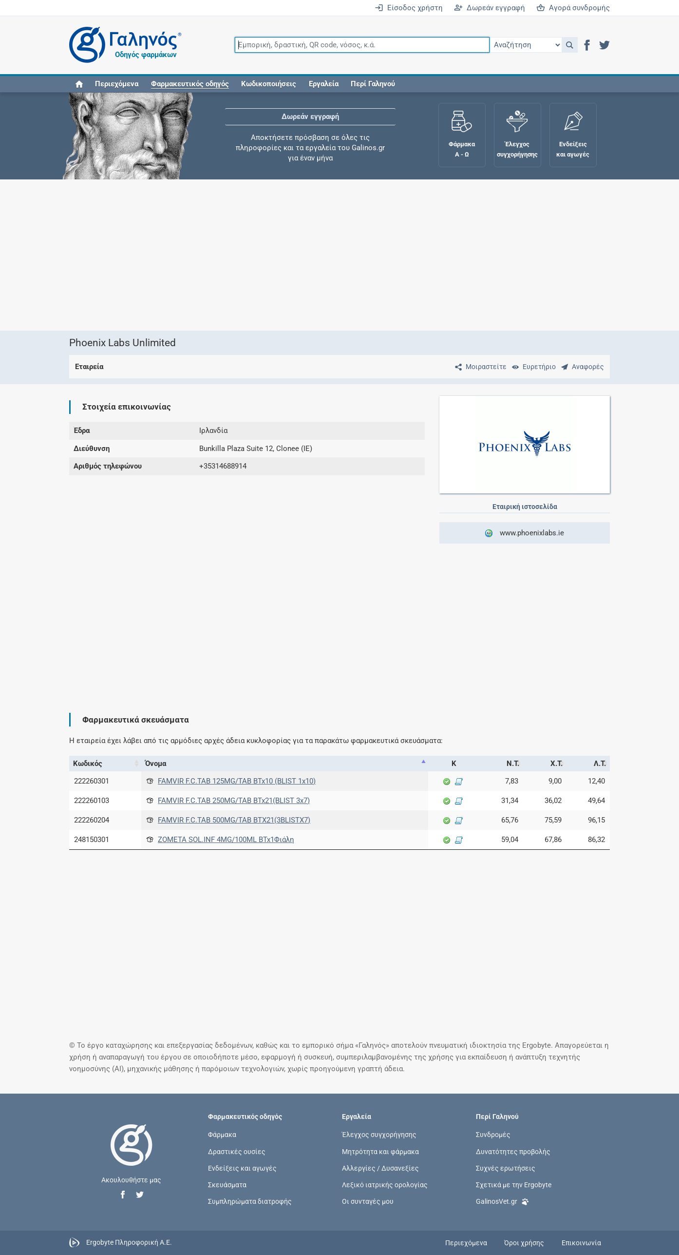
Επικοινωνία (581, 1243)
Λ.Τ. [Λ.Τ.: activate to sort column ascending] (600, 763)
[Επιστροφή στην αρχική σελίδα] (131, 1155)
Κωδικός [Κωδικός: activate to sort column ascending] (87, 763)
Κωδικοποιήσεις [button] (268, 83)
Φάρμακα (222, 1134)
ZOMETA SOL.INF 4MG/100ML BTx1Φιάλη (226, 839)
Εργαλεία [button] (324, 83)
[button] (570, 45)
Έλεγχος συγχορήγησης (379, 1134)
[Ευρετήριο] (532, 367)
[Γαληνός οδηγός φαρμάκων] (122, 45)
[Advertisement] (339, 255)
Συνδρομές (493, 1134)
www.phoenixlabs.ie (524, 533)
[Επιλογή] (525, 45)
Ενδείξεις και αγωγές (242, 1168)
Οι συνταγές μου (368, 1201)
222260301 (91, 781)
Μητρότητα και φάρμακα (380, 1151)
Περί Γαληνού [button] (373, 83)
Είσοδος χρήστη (409, 7)
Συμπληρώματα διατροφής (250, 1201)
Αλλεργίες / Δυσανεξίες (380, 1168)
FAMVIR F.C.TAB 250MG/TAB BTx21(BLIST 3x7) (234, 800)
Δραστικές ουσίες (236, 1151)
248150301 (91, 839)
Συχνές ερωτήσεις (505, 1168)
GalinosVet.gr (502, 1200)
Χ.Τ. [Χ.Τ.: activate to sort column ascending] (556, 763)
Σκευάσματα (227, 1185)
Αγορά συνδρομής (573, 7)
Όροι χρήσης (524, 1243)
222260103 (91, 800)
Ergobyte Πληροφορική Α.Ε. (129, 1242)
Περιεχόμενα (116, 83)
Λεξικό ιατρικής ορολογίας (385, 1185)
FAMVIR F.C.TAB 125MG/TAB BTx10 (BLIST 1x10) (237, 781)
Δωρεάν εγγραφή (489, 7)
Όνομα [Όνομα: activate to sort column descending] (155, 763)
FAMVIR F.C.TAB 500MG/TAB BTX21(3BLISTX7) (234, 820)
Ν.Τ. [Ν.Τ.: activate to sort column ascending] (513, 763)
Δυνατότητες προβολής (513, 1151)
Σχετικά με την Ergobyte (513, 1185)
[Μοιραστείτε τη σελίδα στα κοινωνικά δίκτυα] (479, 367)
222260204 (91, 820)
